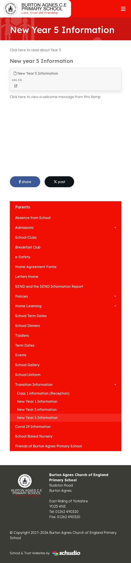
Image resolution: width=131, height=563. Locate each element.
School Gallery (27, 365)
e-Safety (22, 257)
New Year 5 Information (36, 73)
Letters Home (26, 276)
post (59, 182)
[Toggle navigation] (123, 8)
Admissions (24, 227)
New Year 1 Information (37, 401)
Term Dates (24, 345)
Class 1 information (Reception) (43, 393)
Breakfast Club (27, 247)
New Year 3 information (37, 409)
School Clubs (26, 237)
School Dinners (27, 325)
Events (20, 355)
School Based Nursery (33, 436)
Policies (21, 296)
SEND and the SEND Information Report (49, 286)
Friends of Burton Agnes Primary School (48, 446)
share (25, 182)
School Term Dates (31, 316)
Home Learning (28, 306)
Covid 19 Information (33, 426)
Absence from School (33, 217)
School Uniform (27, 374)
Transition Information (33, 384)
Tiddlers (22, 335)
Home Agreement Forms (35, 267)
